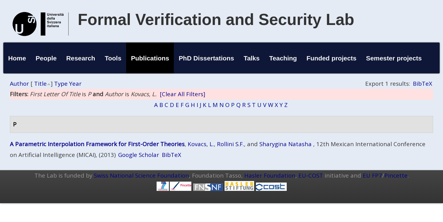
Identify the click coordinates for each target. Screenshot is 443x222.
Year (75, 83)
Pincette (396, 175)
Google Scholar (138, 154)
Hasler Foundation (269, 175)
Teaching (283, 58)
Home (17, 58)
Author (19, 83)
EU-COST (310, 175)
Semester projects (394, 58)
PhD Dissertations (206, 58)
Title (40, 83)
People (46, 58)
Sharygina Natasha (285, 144)
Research (80, 58)
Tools (113, 58)
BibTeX (422, 83)
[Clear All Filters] (182, 94)
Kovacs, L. (201, 144)
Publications (150, 58)
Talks (252, 58)
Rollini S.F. (230, 144)
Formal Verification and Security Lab (216, 19)
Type (61, 83)
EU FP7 (372, 175)
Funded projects (331, 58)
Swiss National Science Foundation (141, 175)
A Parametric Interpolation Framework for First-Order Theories (97, 144)
